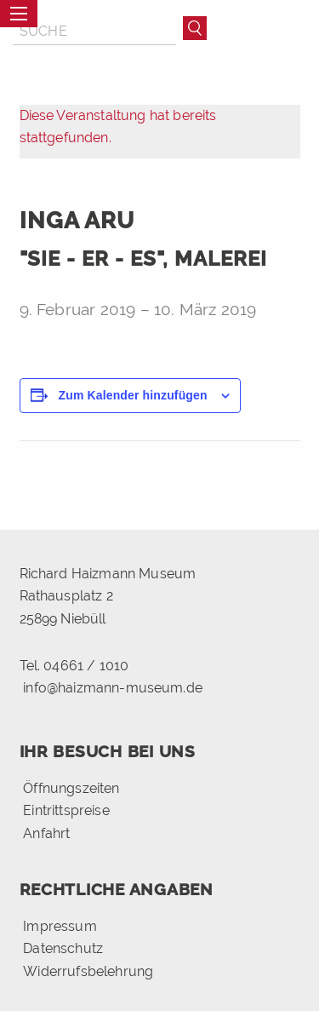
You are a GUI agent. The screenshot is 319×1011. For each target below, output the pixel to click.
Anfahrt (46, 832)
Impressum (59, 926)
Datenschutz (63, 948)
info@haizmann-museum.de (112, 688)
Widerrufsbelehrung (88, 971)
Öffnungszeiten (71, 788)
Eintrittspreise (66, 810)
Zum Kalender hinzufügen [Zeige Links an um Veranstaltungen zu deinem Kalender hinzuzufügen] (133, 395)
